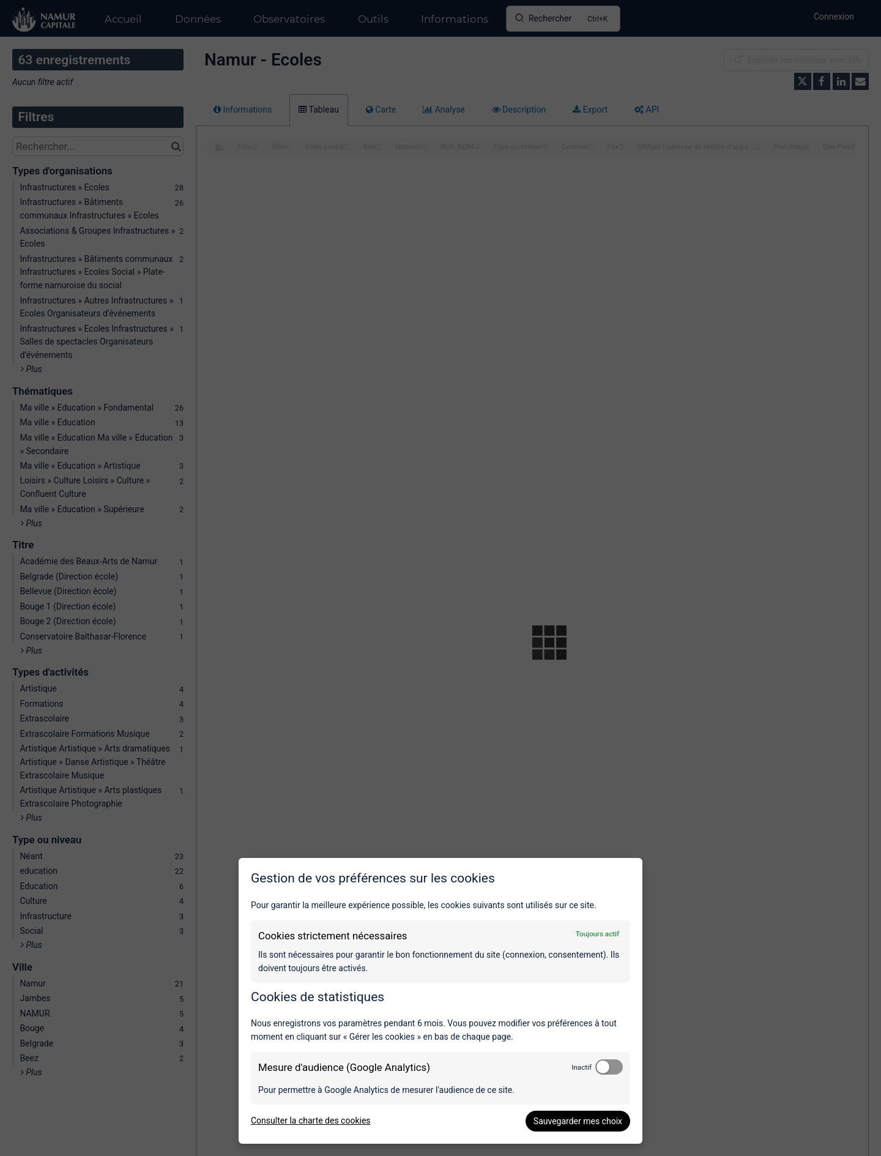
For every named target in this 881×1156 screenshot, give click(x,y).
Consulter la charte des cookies (311, 1120)
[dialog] (440, 1001)
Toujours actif (597, 934)
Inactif (581, 1067)
